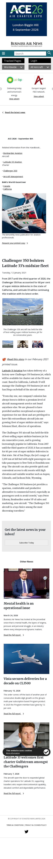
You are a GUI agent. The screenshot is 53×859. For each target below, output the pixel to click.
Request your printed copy (15, 243)
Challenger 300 (10, 170)
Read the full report (14, 635)
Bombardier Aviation (12, 153)
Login (34, 60)
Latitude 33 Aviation (12, 162)
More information (13, 753)
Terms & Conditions (15, 825)
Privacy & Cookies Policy (35, 825)
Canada (6, 186)
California (7, 189)
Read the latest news (13, 112)
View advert (14, 99)
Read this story (15, 359)
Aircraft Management (13, 176)
